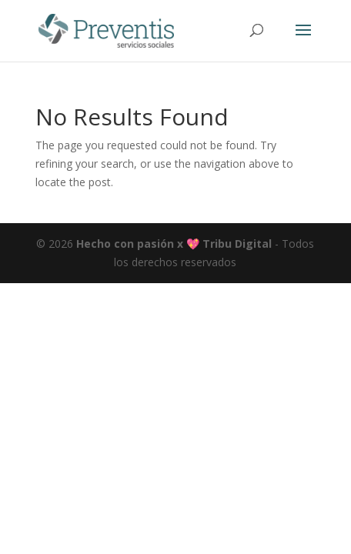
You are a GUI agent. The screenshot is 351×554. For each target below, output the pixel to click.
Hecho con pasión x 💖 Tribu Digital (172, 243)
